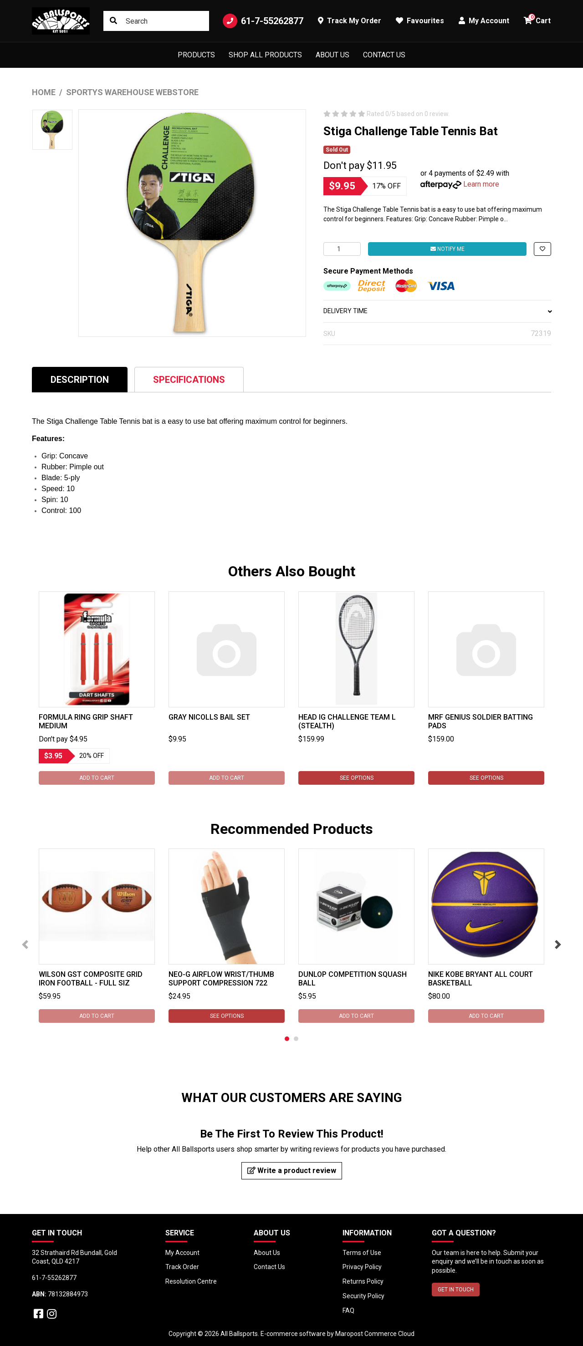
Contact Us (384, 55)
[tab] (80, 379)
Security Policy (363, 1296)
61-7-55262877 (263, 21)
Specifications (189, 379)
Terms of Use (362, 1252)
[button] (542, 249)
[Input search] (156, 21)
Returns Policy (363, 1281)
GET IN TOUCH (456, 1289)
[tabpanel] (97, 688)
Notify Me (447, 249)
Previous (25, 944)
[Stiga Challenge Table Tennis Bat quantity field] (342, 249)
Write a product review (291, 1170)
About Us (332, 55)
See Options (356, 778)
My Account (182, 1252)
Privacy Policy (362, 1266)
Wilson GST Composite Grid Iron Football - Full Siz (91, 978)
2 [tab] (296, 1038)
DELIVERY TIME (437, 311)
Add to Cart (96, 778)
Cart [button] (537, 19)
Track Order (182, 1266)
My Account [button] (484, 20)
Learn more (481, 184)
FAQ (348, 1310)
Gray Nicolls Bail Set (209, 717)
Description (80, 379)
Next (558, 944)
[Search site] (113, 21)
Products (196, 55)
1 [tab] (287, 1038)
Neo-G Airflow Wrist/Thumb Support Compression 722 (221, 978)
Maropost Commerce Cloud (374, 1333)
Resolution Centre (191, 1281)
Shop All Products (265, 55)
